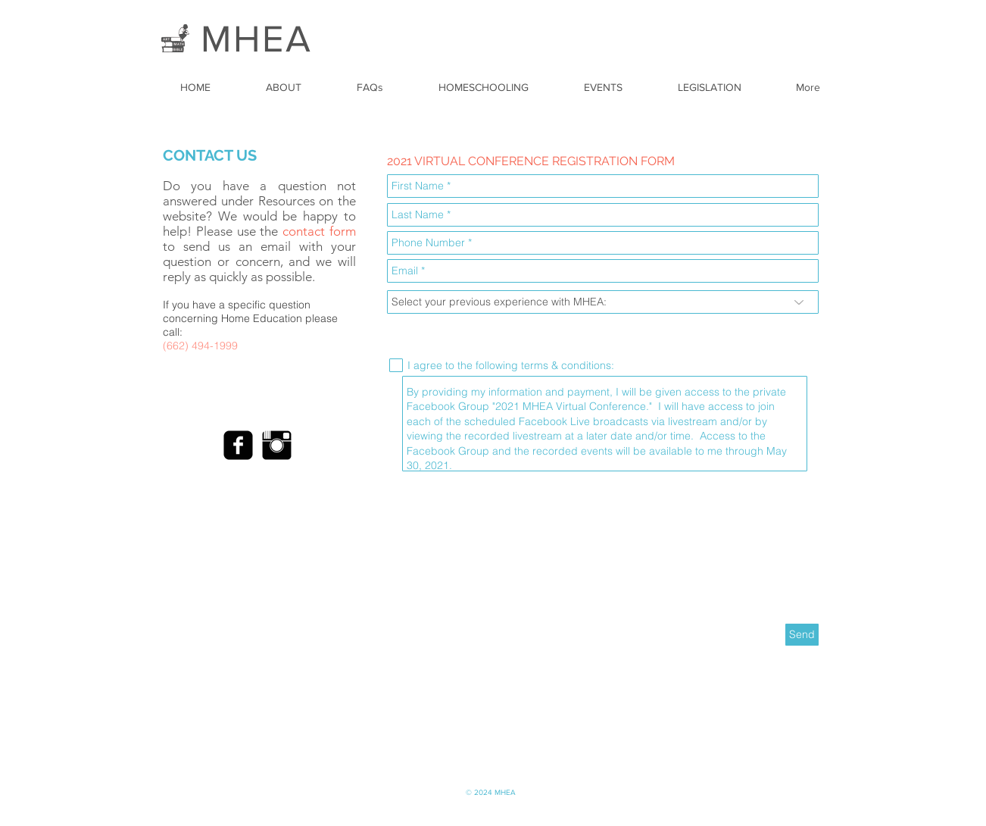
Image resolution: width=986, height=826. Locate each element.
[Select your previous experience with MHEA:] (603, 302)
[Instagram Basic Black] (277, 445)
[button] (292, 87)
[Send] (802, 635)
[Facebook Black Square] (238, 445)
